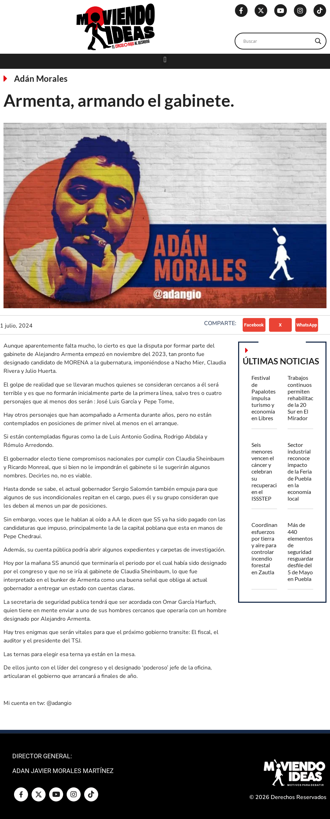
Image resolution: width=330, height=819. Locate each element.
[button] (165, 59)
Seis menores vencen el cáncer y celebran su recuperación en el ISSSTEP (267, 471)
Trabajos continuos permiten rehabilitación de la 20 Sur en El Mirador (304, 397)
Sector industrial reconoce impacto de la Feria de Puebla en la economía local (300, 471)
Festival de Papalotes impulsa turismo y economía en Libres (263, 397)
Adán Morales (40, 78)
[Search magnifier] (318, 41)
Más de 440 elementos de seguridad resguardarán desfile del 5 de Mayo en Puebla (304, 551)
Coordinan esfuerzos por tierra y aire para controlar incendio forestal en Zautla (264, 548)
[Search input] (277, 41)
